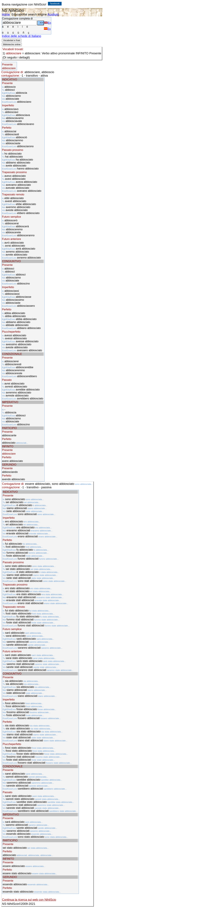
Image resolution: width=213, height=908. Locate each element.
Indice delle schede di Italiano (21, 36)
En (47, 22)
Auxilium (53, 14)
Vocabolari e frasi (11, 40)
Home (6, 14)
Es (47, 28)
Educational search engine (29, 14)
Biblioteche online (11, 44)
